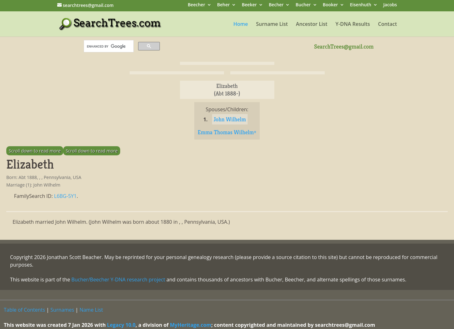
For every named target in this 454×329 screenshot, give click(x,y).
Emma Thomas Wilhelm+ (227, 132)
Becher (276, 5)
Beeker (249, 5)
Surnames (62, 309)
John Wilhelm (230, 119)
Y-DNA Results (352, 24)
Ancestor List (312, 24)
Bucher (303, 5)
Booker (330, 5)
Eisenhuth (360, 5)
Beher (223, 5)
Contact (387, 24)
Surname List (272, 24)
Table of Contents (24, 309)
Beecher (196, 5)
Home (240, 24)
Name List (91, 309)
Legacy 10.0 (121, 324)
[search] (108, 46)
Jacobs (390, 5)
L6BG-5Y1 (65, 196)
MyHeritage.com (190, 324)
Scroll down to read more (35, 151)
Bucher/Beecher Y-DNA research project (118, 279)
